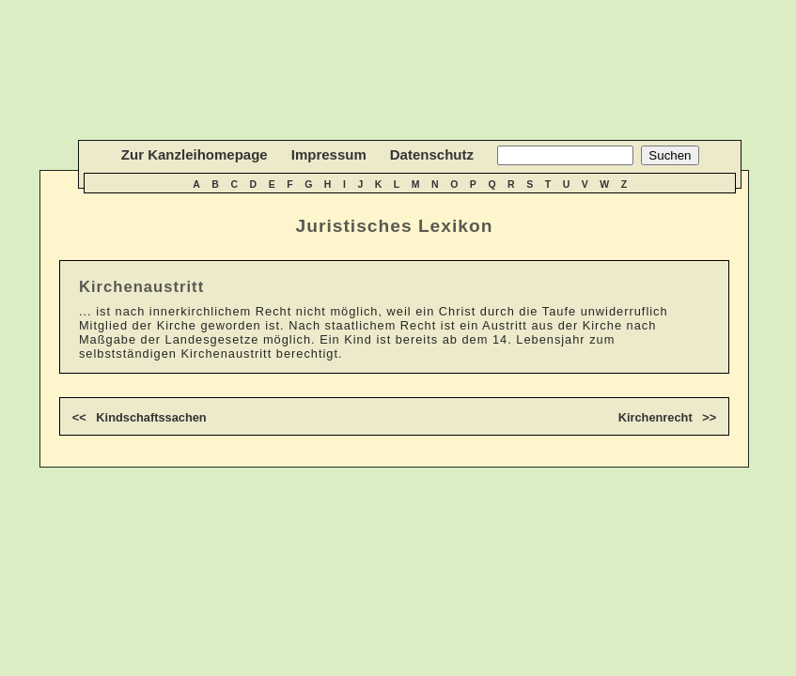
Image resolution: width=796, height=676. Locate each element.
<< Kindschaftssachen (139, 417)
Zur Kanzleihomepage (194, 154)
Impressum (329, 154)
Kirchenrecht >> (667, 417)
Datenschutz (432, 154)
